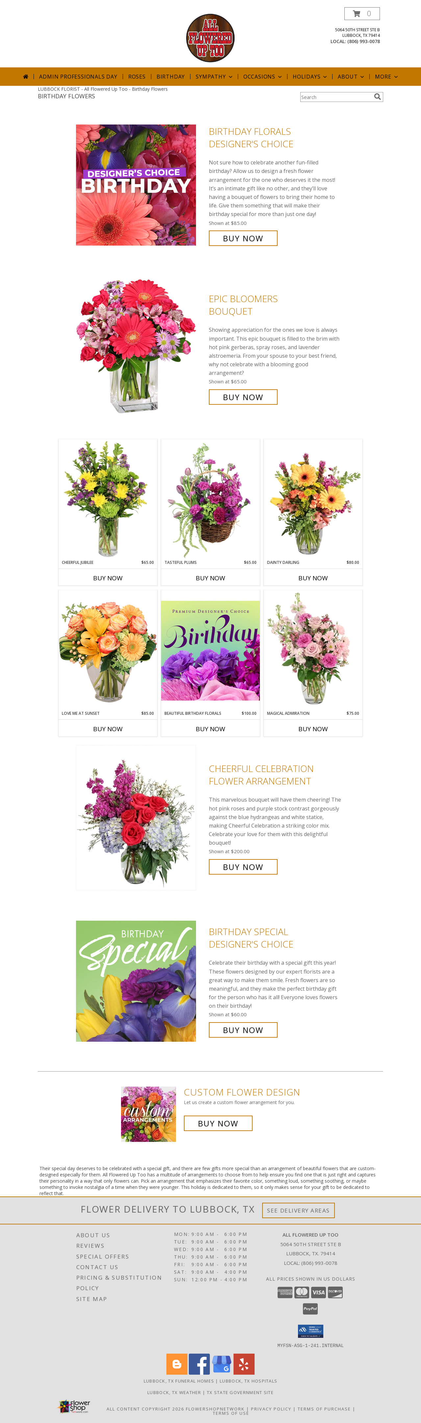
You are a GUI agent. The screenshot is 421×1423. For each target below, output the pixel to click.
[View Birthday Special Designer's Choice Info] (141, 981)
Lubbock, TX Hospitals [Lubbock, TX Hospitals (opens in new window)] (248, 1381)
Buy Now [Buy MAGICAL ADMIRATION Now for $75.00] (313, 729)
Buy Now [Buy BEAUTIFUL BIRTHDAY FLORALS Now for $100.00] (210, 729)
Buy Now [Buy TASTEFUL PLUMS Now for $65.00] (210, 578)
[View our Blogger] (176, 1372)
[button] (362, 13)
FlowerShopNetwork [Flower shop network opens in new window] (215, 1408)
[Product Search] (336, 97)
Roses (137, 76)
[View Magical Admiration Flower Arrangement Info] (313, 650)
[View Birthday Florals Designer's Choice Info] (141, 185)
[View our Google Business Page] (221, 1372)
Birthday (171, 76)
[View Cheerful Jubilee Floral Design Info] (108, 499)
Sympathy (215, 76)
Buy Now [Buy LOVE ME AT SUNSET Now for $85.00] (108, 729)
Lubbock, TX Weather (174, 1392)
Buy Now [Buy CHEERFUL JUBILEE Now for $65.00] (108, 578)
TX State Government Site (240, 1392)
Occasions (263, 76)
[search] (377, 96)
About (351, 76)
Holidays (310, 76)
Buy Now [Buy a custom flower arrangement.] (218, 1123)
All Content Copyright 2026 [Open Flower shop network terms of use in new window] (145, 1408)
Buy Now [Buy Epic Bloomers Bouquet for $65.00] (243, 397)
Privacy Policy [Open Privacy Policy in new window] (271, 1408)
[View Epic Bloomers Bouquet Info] (141, 348)
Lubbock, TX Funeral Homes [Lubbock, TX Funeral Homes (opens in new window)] (179, 1381)
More (387, 76)
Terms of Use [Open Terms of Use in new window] (231, 1413)
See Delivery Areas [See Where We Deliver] (298, 1210)
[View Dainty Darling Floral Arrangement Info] (313, 499)
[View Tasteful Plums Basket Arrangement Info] (210, 499)
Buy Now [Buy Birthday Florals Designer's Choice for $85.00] (243, 238)
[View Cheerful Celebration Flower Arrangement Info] (141, 818)
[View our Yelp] (244, 1372)
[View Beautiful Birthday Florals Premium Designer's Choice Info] (210, 650)
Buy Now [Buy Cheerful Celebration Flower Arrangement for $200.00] (243, 866)
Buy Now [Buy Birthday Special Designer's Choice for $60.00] (243, 1030)
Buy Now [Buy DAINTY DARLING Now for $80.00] (313, 578)
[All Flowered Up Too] (210, 37)
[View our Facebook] (199, 1372)
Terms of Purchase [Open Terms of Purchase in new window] (324, 1408)
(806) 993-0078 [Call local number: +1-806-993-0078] (363, 41)
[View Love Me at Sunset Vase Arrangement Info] (108, 650)
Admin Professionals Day (78, 76)
